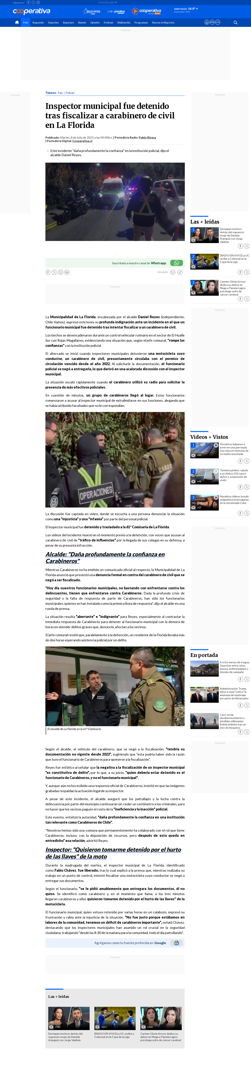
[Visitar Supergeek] (217, 26)
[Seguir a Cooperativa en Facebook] (29, 2)
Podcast (108, 22)
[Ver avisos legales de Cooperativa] (206, 26)
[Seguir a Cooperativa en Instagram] (38, 2)
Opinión (95, 22)
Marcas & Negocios (163, 22)
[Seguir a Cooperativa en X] (33, 2)
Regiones (68, 22)
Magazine (38, 22)
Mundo (82, 22)
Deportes (53, 22)
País (25, 22)
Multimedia (123, 22)
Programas (141, 22)
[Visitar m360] (212, 26)
